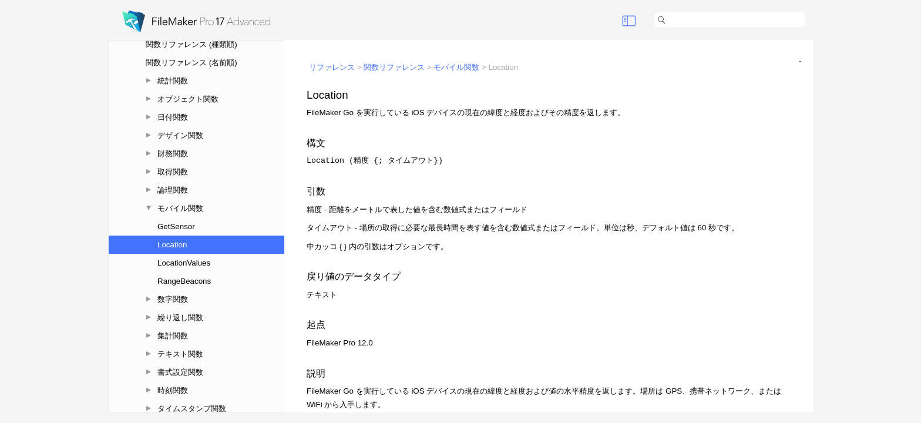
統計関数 (172, 80)
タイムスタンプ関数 (191, 408)
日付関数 (172, 117)
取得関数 (172, 171)
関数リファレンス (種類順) (191, 44)
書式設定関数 (180, 372)
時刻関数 (172, 390)
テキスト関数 (180, 354)
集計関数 (172, 335)
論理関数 (172, 190)
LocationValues (183, 262)
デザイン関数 (180, 135)
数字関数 (172, 299)
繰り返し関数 (180, 317)
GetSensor (176, 226)
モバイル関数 (180, 208)
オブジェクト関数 (188, 99)
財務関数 (172, 153)
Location (172, 244)
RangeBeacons (184, 281)
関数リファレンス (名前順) (191, 62)
